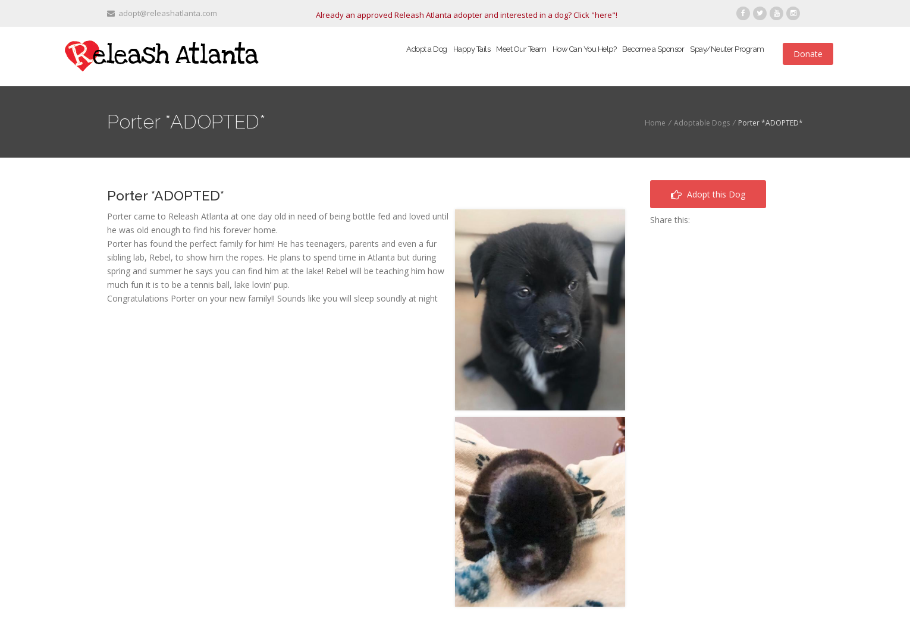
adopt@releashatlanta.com (162, 13)
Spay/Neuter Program (727, 49)
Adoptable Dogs (702, 123)
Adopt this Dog (708, 194)
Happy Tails (472, 49)
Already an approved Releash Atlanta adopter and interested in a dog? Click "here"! (466, 15)
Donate (808, 53)
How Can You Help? (585, 49)
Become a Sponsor (653, 49)
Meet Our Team (521, 49)
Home (655, 123)
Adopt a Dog (426, 49)
